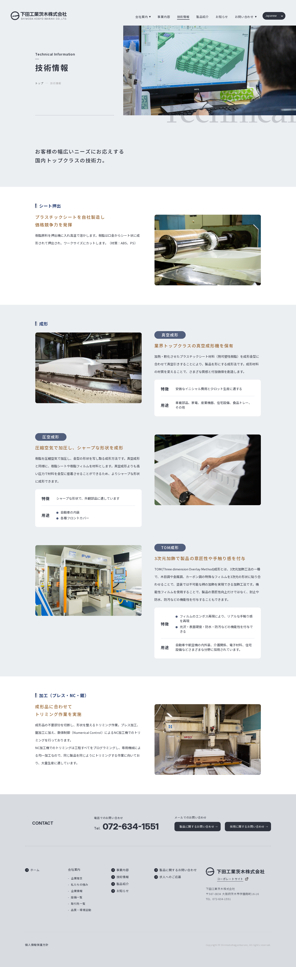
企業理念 (77, 878)
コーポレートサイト (230, 879)
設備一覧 (77, 897)
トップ (39, 83)
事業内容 (164, 17)
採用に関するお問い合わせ (247, 826)
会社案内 (74, 869)
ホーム (32, 870)
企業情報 (77, 891)
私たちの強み (79, 885)
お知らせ (222, 17)
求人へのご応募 (167, 877)
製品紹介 (202, 17)
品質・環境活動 (81, 910)
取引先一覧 (78, 904)
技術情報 (183, 17)
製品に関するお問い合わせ (197, 826)
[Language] (274, 16)
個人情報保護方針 (36, 945)
